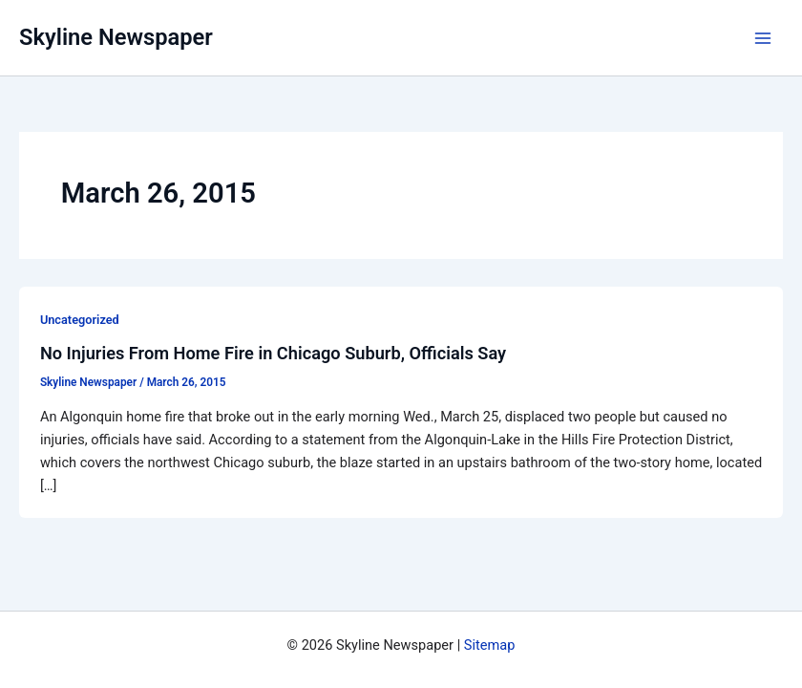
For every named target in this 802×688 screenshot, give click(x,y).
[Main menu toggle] (763, 38)
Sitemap (490, 645)
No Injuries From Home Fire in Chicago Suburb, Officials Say (273, 353)
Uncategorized (79, 319)
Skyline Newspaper (116, 37)
